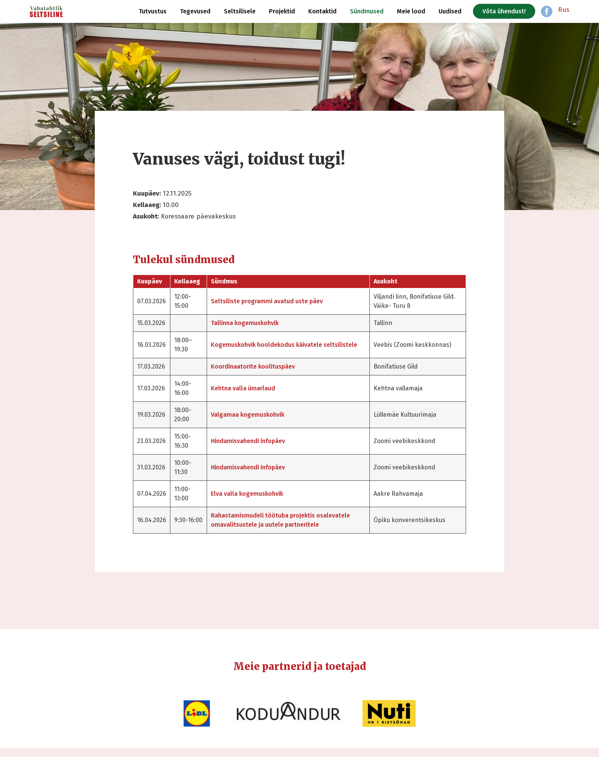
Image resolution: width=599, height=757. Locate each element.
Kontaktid (322, 11)
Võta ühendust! (504, 11)
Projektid (282, 11)
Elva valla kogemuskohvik (260, 493)
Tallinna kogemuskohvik (258, 323)
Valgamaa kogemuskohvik (261, 414)
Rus (563, 10)
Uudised (450, 11)
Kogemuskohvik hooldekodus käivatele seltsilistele (279, 344)
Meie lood (411, 11)
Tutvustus (153, 11)
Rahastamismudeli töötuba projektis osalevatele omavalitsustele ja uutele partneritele (278, 524)
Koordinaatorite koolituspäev (266, 366)
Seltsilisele (240, 11)
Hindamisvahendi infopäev (261, 441)
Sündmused (367, 11)
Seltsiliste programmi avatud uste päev (280, 301)
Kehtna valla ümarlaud (256, 388)
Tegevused (195, 11)
